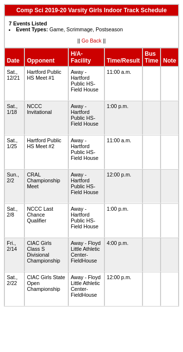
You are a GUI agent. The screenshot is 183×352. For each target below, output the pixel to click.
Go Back (91, 41)
